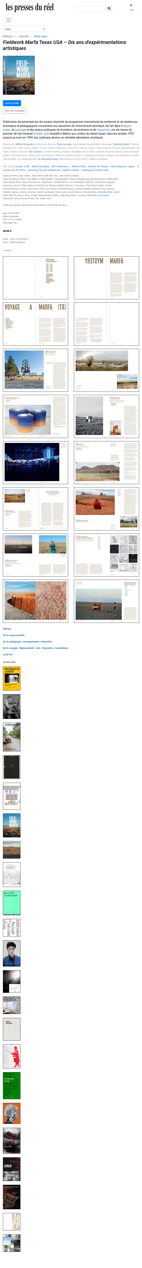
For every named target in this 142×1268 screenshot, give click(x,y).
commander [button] (12, 103)
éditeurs (8, 36)
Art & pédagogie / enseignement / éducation (27, 641)
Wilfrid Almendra (24, 144)
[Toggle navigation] (8, 20)
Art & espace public (14, 635)
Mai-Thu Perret (16, 195)
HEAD (55, 205)
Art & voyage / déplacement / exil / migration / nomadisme (35, 648)
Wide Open (40, 36)
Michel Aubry (19, 179)
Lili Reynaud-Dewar (47, 159)
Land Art (7, 654)
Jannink (23, 36)
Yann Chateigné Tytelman (81, 182)
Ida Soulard (35, 151)
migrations (103, 129)
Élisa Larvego (64, 144)
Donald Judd (41, 133)
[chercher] (88, 8)
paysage (21, 129)
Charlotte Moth (121, 144)
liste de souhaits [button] (15, 110)
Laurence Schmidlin (87, 195)
